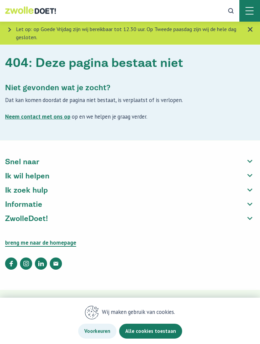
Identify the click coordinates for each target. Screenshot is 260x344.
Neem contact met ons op (37, 116)
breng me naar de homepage (40, 242)
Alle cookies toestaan (150, 331)
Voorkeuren (97, 331)
